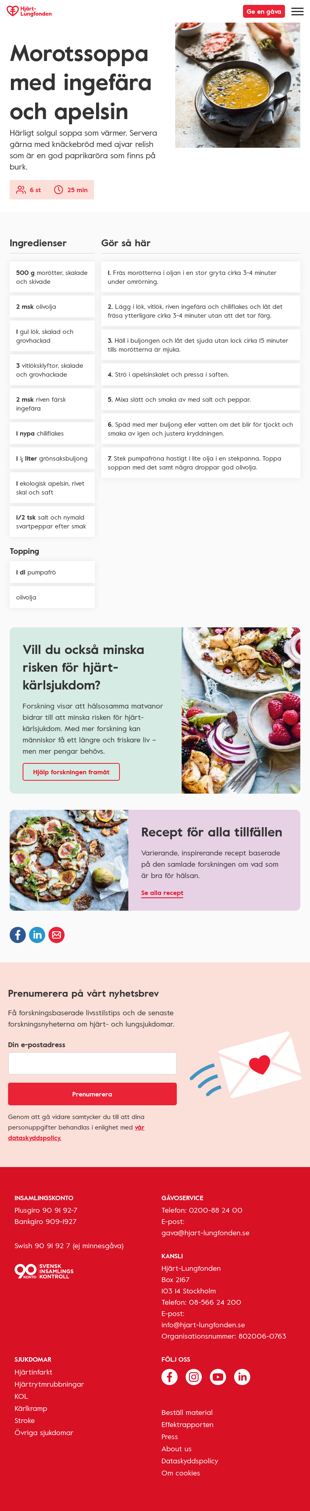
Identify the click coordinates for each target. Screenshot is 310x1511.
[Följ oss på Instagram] (194, 1376)
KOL (21, 1396)
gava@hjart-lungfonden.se (205, 1232)
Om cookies (180, 1472)
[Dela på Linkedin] (37, 935)
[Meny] (297, 11)
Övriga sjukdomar (44, 1432)
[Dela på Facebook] (18, 935)
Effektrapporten (187, 1424)
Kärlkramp (31, 1408)
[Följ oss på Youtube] (218, 1376)
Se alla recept (162, 892)
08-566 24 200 (215, 1302)
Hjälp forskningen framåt (71, 772)
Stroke (25, 1420)
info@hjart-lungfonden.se (203, 1324)
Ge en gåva (264, 11)
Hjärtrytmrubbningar (49, 1384)
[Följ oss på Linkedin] (242, 1376)
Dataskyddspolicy (189, 1460)
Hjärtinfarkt (33, 1371)
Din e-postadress (36, 1044)
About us (176, 1448)
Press (169, 1436)
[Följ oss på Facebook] (169, 1376)
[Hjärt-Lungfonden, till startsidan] (29, 11)
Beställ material (187, 1412)
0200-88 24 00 (216, 1210)
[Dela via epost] (56, 935)
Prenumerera (92, 1094)
